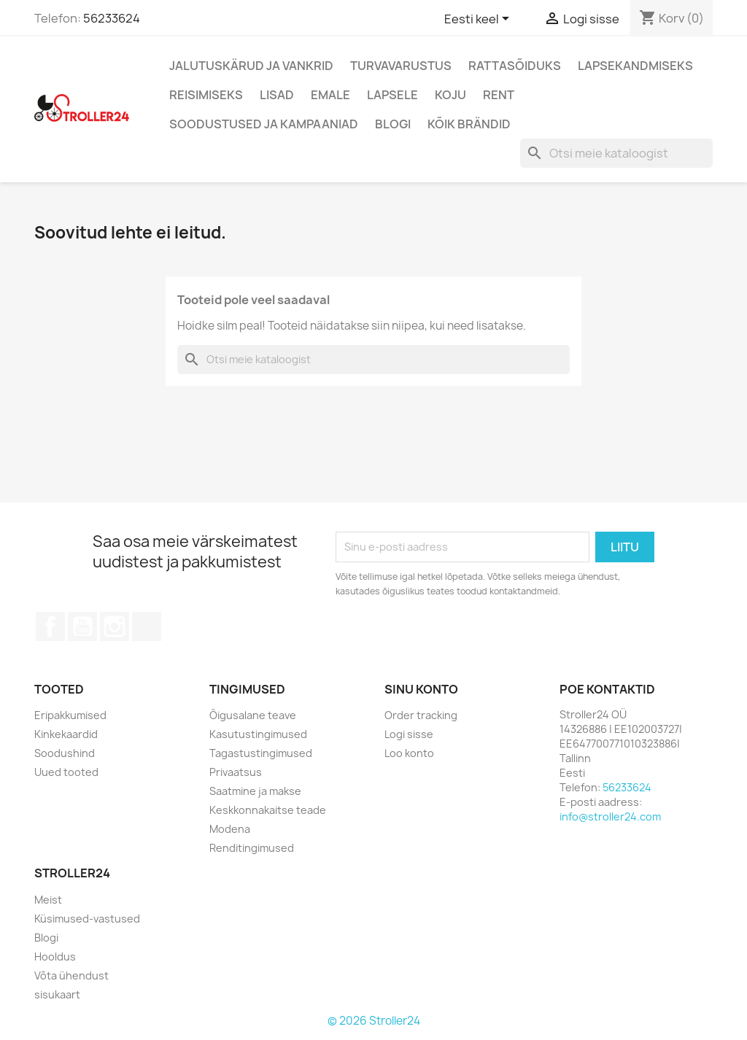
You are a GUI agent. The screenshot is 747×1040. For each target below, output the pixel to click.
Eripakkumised (70, 715)
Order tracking (420, 715)
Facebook (50, 626)
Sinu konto (421, 689)
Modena (229, 829)
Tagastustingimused (260, 753)
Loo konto (409, 753)
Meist (48, 900)
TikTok (146, 626)
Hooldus (55, 956)
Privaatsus (235, 772)
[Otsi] (616, 153)
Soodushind (64, 753)
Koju (450, 95)
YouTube (82, 626)
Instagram (114, 626)
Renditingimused (251, 848)
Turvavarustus (401, 66)
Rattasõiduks (514, 66)
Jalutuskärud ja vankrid (251, 66)
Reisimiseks (206, 95)
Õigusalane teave (252, 715)
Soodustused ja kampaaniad (263, 124)
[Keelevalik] (479, 19)
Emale (330, 95)
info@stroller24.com (610, 816)
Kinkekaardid (66, 734)
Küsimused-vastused (87, 918)
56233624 (111, 18)
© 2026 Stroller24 (374, 1020)
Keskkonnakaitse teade (267, 810)
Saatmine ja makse (255, 791)
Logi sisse (408, 734)
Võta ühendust (71, 975)
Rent (498, 95)
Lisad (277, 95)
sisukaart (57, 994)
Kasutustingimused (258, 734)
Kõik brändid (469, 124)
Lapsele (392, 95)
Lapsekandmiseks (635, 66)
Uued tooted (66, 772)
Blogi (393, 124)
